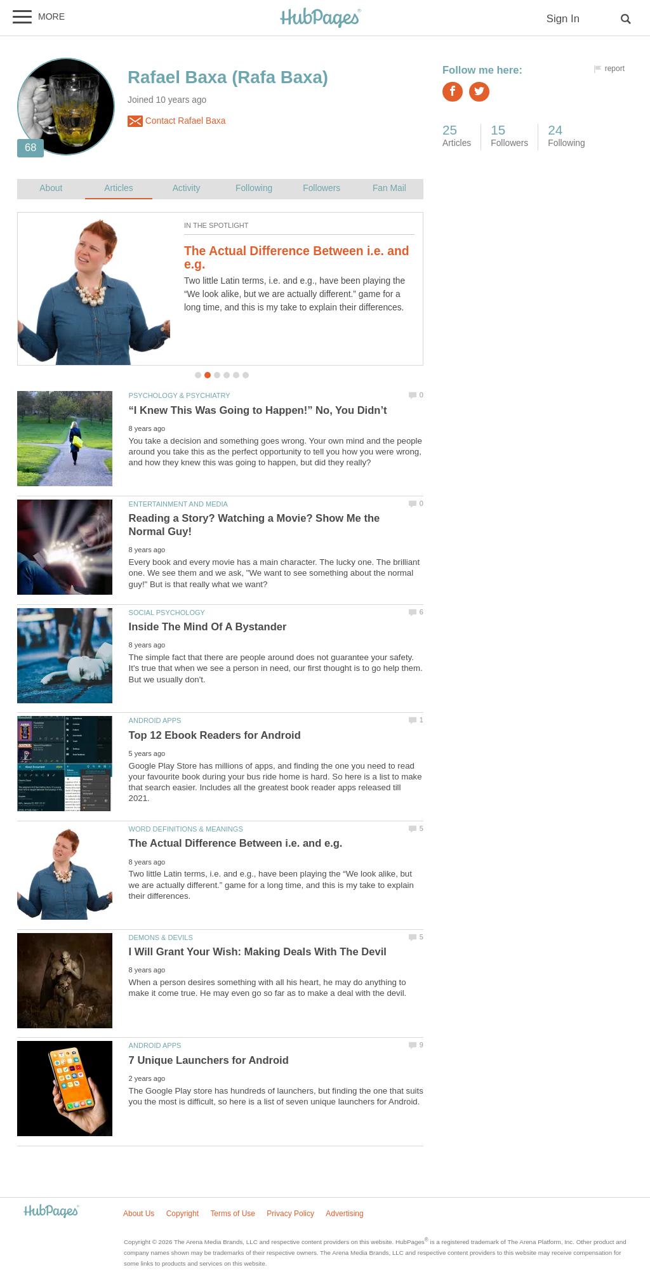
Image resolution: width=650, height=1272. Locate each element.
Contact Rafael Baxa (176, 121)
